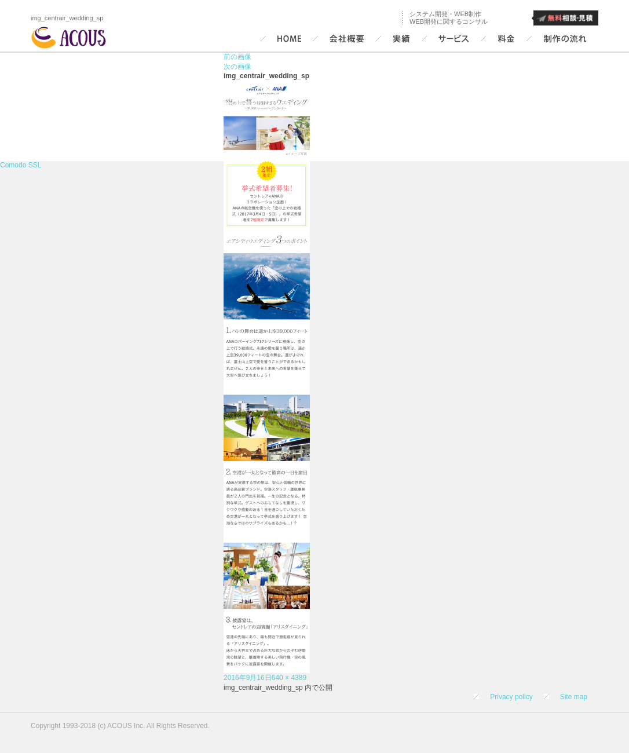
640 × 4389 (289, 678)
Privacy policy (511, 697)
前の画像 (237, 57)
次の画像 (237, 67)
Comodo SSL (20, 165)
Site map (573, 697)
